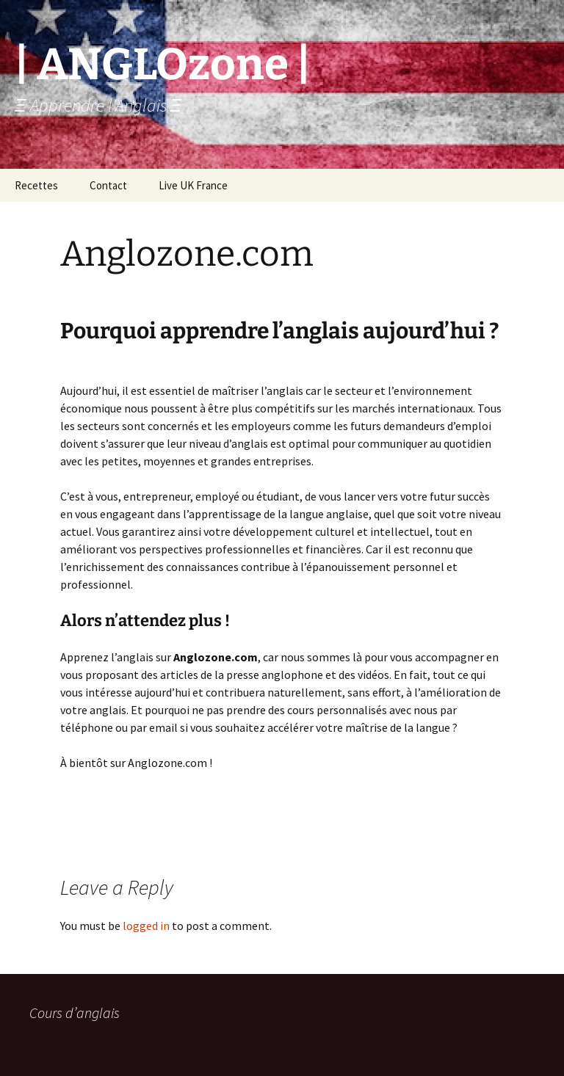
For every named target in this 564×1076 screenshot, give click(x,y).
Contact (108, 185)
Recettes (36, 185)
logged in (146, 925)
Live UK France (193, 185)
